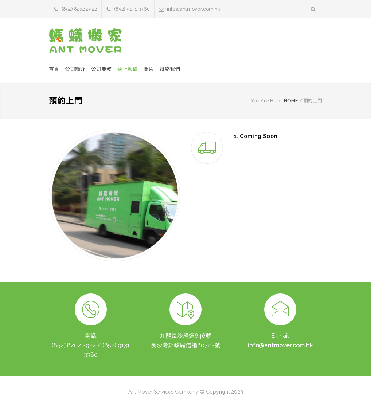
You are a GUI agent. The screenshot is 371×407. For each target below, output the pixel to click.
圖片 (149, 69)
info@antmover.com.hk (193, 9)
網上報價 (127, 69)
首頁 (54, 69)
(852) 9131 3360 (132, 9)
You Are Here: (267, 100)
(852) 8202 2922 (79, 9)
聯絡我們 (170, 69)
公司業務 (101, 69)
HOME (291, 100)
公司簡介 (75, 69)
